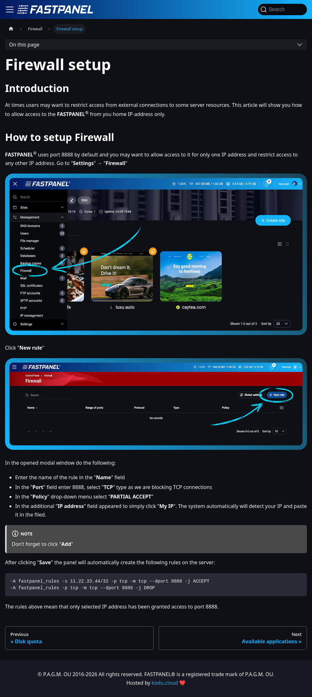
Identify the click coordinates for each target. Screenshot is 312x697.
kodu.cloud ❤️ (169, 682)
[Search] (282, 9)
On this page (24, 44)
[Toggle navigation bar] (10, 9)
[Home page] (11, 29)
